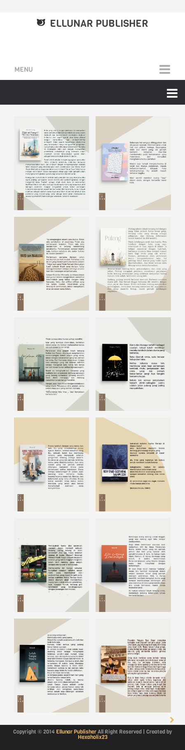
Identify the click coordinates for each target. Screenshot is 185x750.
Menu (23, 69)
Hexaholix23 (93, 737)
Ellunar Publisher (76, 731)
